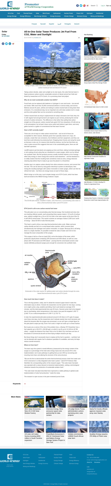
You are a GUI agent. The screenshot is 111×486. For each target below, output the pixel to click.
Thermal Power (27, 13)
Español (51, 24)
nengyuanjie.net (91, 471)
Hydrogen (90, 13)
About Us (89, 462)
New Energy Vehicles (40, 16)
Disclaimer (97, 462)
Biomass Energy (82, 16)
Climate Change (69, 16)
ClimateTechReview (92, 474)
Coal (18, 13)
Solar (37, 13)
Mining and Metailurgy (97, 16)
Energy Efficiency (25, 16)
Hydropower (57, 13)
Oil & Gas (11, 13)
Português (68, 24)
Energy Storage (11, 16)
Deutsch (76, 24)
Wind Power (46, 13)
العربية (59, 24)
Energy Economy (55, 16)
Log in (103, 5)
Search (93, 5)
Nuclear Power (68, 13)
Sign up (108, 5)
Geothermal (99, 13)
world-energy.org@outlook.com (99, 460)
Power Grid (80, 13)
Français (34, 24)
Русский (43, 24)
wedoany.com (90, 469)
